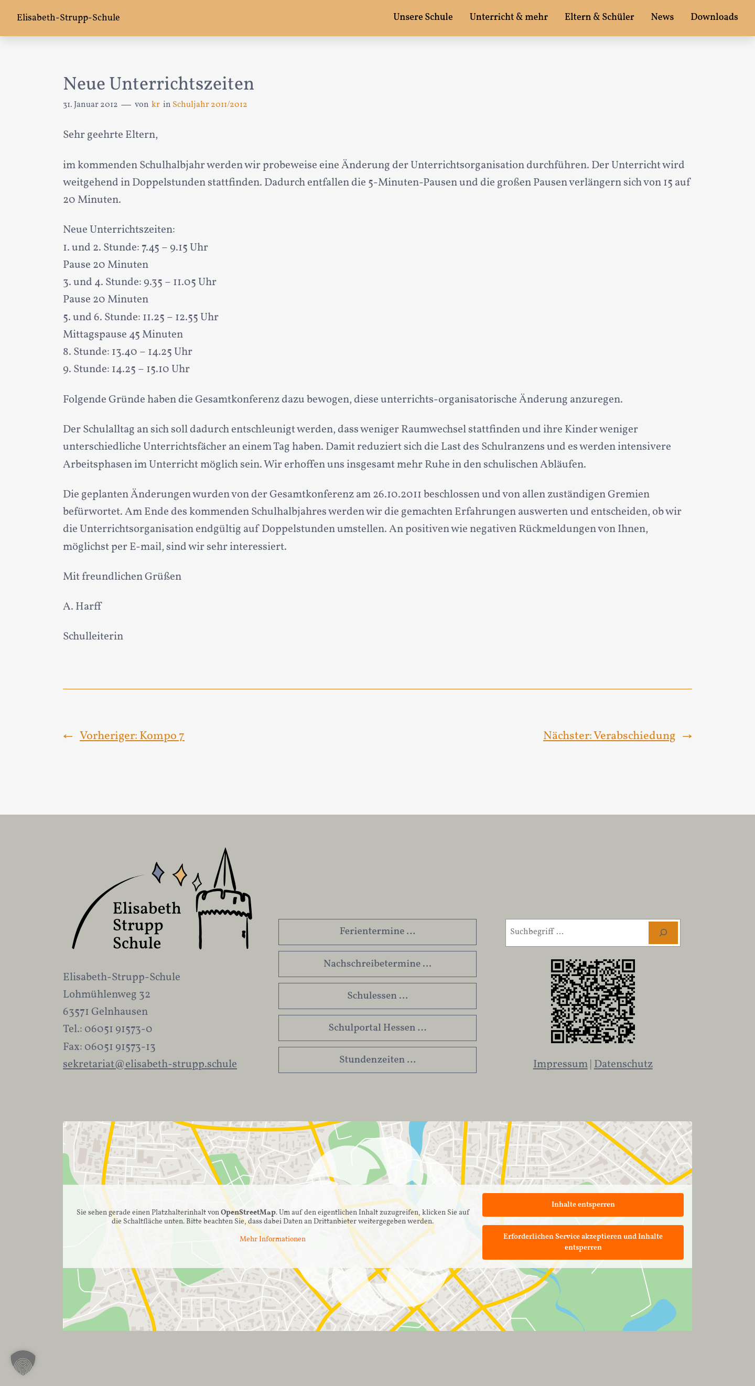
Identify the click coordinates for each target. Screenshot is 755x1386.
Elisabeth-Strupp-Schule (68, 18)
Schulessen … (377, 996)
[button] (23, 1363)
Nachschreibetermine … (377, 964)
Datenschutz (623, 1064)
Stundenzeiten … (377, 1060)
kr (156, 105)
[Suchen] (663, 933)
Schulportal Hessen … (378, 1028)
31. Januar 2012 (90, 105)
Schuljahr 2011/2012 (209, 105)
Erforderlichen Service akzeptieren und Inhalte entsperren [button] (583, 1242)
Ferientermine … (377, 931)
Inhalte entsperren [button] (583, 1205)
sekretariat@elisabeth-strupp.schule (150, 1064)
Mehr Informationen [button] (273, 1239)
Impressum (560, 1064)
